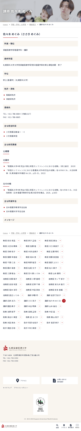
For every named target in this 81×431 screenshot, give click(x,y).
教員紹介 (32, 24)
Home (5, 24)
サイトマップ (7, 388)
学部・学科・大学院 (18, 24)
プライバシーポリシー (21, 388)
